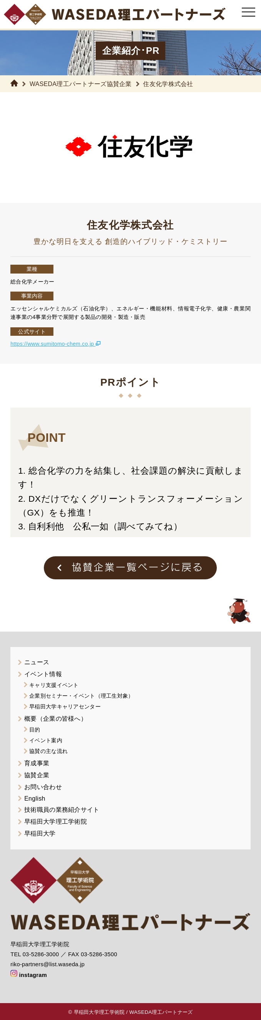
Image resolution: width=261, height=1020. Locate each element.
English (34, 798)
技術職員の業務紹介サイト (61, 809)
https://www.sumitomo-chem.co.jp (55, 344)
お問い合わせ (43, 787)
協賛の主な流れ (48, 751)
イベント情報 (43, 674)
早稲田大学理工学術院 (55, 821)
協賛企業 (36, 775)
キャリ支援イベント (54, 685)
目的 (34, 729)
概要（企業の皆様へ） (55, 718)
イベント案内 (45, 740)
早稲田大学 (39, 833)
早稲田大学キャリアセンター (65, 706)
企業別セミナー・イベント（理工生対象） (81, 696)
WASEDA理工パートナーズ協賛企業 (81, 84)
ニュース (36, 662)
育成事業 (36, 763)
